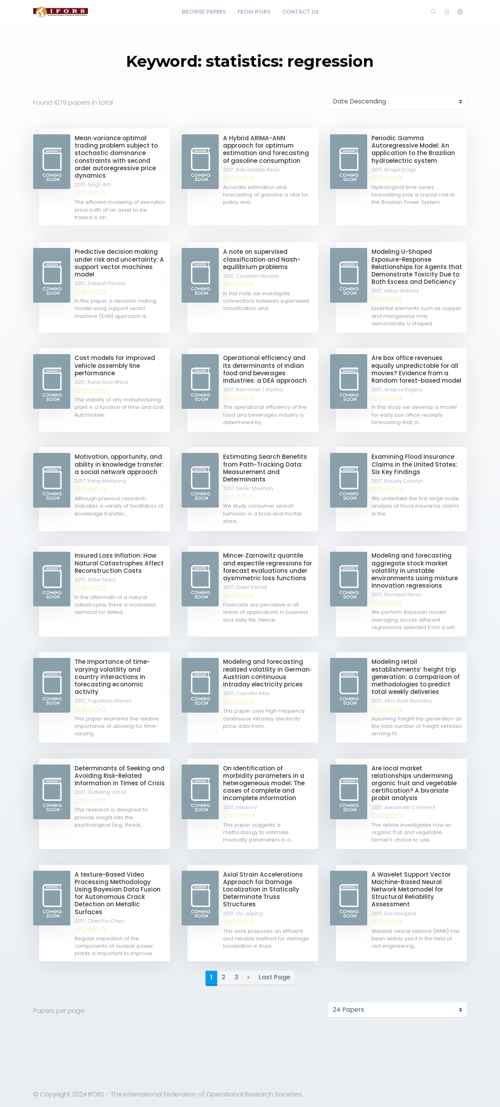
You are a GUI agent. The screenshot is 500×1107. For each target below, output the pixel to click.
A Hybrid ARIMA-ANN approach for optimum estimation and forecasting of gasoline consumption (266, 149)
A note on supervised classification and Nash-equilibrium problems (261, 259)
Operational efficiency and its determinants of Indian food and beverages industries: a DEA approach (265, 369)
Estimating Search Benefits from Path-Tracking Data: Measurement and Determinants (265, 468)
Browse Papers (204, 12)
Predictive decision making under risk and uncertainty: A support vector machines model (119, 263)
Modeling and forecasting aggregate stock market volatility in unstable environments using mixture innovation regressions (414, 570)
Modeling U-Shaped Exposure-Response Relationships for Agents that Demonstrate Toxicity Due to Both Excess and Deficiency (416, 267)
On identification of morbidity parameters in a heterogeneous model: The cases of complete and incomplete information (264, 783)
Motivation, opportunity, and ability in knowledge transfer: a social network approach (119, 464)
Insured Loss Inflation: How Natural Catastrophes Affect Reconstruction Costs (119, 562)
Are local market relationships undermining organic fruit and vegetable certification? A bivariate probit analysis (414, 783)
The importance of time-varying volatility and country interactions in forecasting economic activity (112, 677)
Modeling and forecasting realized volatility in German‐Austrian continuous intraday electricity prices (267, 673)
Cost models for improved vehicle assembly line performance (115, 365)
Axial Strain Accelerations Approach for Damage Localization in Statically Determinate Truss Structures (263, 889)
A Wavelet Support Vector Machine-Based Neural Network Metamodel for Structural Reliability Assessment (411, 889)
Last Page (274, 977)
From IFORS (254, 12)
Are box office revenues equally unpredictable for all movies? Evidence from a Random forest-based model (416, 369)
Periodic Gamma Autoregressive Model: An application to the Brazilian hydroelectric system (413, 149)
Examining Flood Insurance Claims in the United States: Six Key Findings (414, 464)
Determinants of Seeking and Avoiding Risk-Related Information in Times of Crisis (120, 775)
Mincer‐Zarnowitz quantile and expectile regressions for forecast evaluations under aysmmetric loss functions (267, 566)
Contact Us (300, 12)
